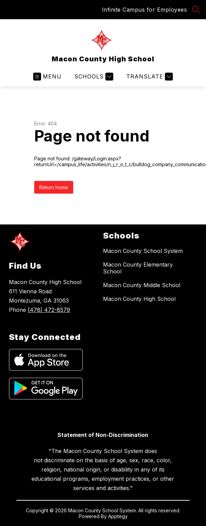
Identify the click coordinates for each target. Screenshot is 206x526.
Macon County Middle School (141, 285)
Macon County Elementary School (138, 268)
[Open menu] (47, 76)
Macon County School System (143, 250)
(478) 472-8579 (49, 309)
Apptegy (118, 516)
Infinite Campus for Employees (144, 9)
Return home (53, 187)
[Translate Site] (149, 76)
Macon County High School (139, 298)
